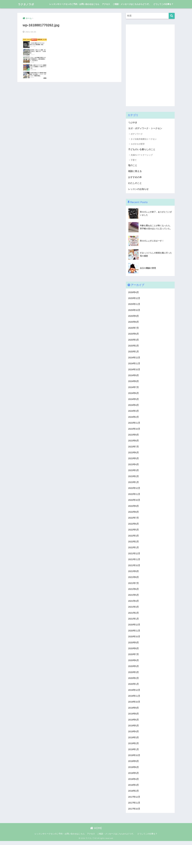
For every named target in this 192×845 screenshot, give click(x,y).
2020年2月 (133, 681)
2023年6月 (133, 454)
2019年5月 (133, 729)
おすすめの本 (135, 177)
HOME (96, 832)
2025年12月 (134, 298)
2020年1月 (133, 687)
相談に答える (135, 171)
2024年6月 (133, 394)
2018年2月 (133, 795)
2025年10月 (134, 310)
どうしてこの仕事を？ (163, 4)
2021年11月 (134, 561)
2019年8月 (133, 717)
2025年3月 (133, 340)
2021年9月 (133, 573)
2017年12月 (134, 801)
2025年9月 (133, 316)
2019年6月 (133, 723)
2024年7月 (133, 388)
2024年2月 (133, 418)
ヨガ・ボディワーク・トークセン (145, 128)
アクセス (106, 4)
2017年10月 (134, 812)
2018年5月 (133, 777)
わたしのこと (135, 183)
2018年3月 (133, 788)
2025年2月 (133, 346)
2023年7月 (133, 448)
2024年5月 (133, 400)
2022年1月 (133, 549)
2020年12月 (134, 627)
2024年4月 (133, 406)
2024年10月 (134, 370)
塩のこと (132, 165)
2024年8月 (133, 382)
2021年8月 (133, 579)
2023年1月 (133, 484)
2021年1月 (133, 621)
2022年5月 (133, 531)
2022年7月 (133, 520)
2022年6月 (133, 525)
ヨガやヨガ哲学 (138, 144)
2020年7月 (133, 657)
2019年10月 (134, 705)
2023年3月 (133, 472)
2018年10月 (134, 759)
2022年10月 (134, 502)
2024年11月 (134, 364)
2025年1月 (133, 352)
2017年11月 (134, 807)
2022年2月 (133, 544)
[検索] (172, 16)
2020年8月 (133, 651)
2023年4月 (133, 466)
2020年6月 (133, 663)
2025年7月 (133, 328)
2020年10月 (134, 639)
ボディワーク (137, 134)
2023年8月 (133, 442)
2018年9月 (133, 765)
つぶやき (132, 122)
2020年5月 (133, 669)
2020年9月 (133, 645)
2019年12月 (134, 693)
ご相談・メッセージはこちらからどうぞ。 (132, 4)
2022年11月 (134, 496)
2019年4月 (133, 735)
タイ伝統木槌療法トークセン (144, 139)
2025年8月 (133, 322)
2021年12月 (134, 555)
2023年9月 (133, 436)
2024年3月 (133, 412)
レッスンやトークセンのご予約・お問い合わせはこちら (74, 4)
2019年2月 (133, 747)
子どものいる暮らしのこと (141, 149)
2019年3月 (133, 741)
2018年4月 (133, 783)
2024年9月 (133, 376)
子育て (134, 160)
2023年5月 (133, 460)
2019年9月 (133, 711)
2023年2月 (133, 478)
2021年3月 (133, 609)
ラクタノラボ (28, 4)
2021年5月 (133, 597)
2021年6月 (133, 591)
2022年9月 (133, 508)
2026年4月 (133, 292)
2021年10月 (134, 567)
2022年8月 (133, 514)
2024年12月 (134, 358)
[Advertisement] (146, 64)
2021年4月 (133, 603)
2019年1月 (133, 753)
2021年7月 (133, 585)
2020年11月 (134, 633)
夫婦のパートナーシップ (142, 155)
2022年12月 (134, 490)
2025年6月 (133, 334)
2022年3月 (133, 537)
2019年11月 (134, 699)
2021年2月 (133, 615)
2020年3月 (133, 675)
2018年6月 (133, 771)
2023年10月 (134, 430)
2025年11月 (134, 304)
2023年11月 (134, 424)
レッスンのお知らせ (138, 189)
